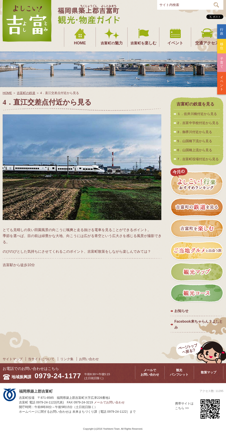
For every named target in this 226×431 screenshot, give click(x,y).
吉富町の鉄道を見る (195, 104)
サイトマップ (13, 359)
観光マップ (196, 272)
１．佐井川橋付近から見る (197, 114)
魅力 (112, 43)
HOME (80, 43)
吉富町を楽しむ (196, 229)
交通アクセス (207, 43)
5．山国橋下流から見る (194, 141)
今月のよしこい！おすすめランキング (196, 182)
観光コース (196, 293)
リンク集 (66, 359)
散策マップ (208, 372)
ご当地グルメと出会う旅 (196, 251)
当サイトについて (41, 359)
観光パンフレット (179, 372)
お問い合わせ (89, 359)
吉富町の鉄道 (26, 93)
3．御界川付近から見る (194, 132)
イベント (175, 43)
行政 (221, 31)
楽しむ (143, 43)
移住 (221, 46)
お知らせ (181, 311)
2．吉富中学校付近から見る (198, 123)
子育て (221, 62)
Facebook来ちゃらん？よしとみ (198, 324)
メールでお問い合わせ (150, 372)
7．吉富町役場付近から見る (198, 159)
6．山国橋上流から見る (194, 150)
